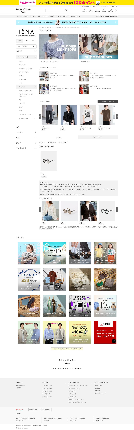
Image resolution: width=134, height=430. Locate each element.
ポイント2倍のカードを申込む (77, 418)
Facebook (97, 388)
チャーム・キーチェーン (25, 90)
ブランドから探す (47, 385)
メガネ (20, 83)
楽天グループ (105, 6)
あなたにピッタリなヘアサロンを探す (25, 418)
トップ (41, 27)
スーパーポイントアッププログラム (78, 385)
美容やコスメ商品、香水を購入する (53, 418)
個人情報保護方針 (26, 425)
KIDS (33, 41)
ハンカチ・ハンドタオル (25, 68)
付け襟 (20, 107)
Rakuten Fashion (48, 27)
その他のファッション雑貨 (26, 114)
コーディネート (98, 137)
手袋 (20, 99)
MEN (26, 41)
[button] (50, 119)
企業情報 (18, 425)
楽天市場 (114, 6)
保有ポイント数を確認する (102, 418)
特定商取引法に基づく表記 (76, 399)
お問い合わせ (72, 393)
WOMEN (19, 41)
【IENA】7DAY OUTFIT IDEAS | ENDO (100, 88)
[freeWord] (26, 46)
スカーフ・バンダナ (24, 72)
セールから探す (46, 393)
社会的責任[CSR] (37, 425)
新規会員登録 (98, 385)
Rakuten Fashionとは (74, 388)
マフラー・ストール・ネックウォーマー (26, 95)
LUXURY (18, 387)
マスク (20, 110)
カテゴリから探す (47, 391)
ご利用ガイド (72, 391)
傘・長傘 (21, 76)
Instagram (97, 390)
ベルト (20, 61)
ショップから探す (47, 388)
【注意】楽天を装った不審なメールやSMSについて (67, 348)
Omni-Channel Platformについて (77, 402)
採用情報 (44, 425)
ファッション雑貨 (23, 57)
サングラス (22, 87)
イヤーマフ (22, 103)
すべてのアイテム (47, 396)
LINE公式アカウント (100, 393)
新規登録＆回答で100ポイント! (90, 6)
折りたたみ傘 (22, 79)
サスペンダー (22, 65)
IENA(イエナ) (58, 27)
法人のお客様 (72, 396)
